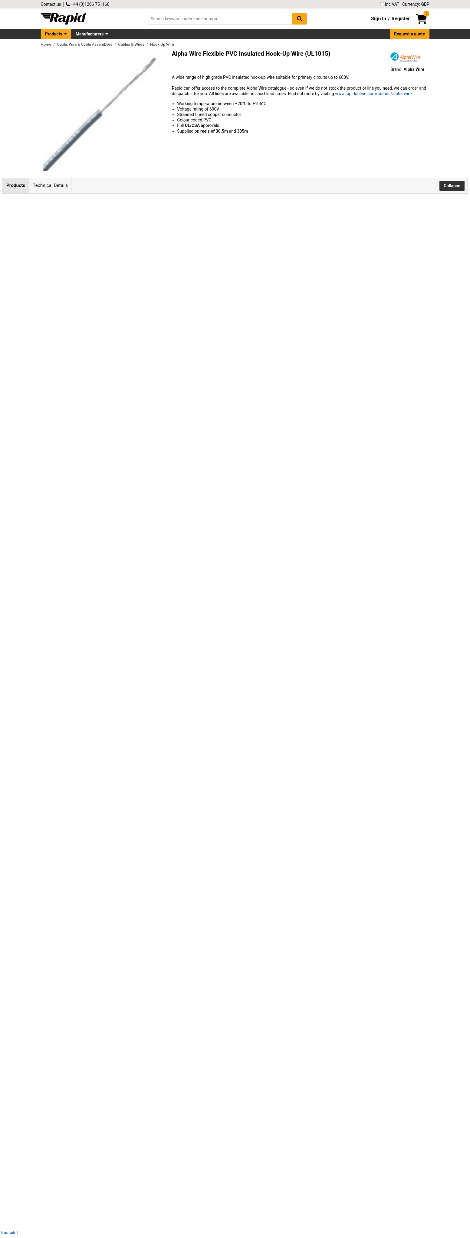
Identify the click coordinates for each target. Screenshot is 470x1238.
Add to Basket (162, 231)
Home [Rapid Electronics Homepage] (46, 44)
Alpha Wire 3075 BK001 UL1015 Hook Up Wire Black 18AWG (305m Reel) (77, 721)
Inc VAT (389, 4)
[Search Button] (299, 18)
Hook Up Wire (162, 44)
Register (401, 19)
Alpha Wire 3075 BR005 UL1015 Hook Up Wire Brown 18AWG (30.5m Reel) (78, 285)
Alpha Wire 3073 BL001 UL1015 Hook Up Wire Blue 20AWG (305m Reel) (76, 884)
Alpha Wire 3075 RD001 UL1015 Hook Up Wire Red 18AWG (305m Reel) (75, 775)
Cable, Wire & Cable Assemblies (85, 44)
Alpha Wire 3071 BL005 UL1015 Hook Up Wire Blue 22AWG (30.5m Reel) (76, 449)
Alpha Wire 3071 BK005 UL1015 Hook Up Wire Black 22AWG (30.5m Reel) (77, 339)
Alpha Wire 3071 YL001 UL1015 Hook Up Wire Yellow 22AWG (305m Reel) (78, 1103)
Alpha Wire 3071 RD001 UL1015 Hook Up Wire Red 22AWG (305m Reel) (75, 1048)
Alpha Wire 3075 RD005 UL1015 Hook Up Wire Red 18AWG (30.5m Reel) (75, 230)
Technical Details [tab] (50, 185)
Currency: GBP (415, 4)
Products (53, 34)
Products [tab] (15, 185)
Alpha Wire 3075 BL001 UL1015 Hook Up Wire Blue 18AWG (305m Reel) (76, 830)
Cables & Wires (131, 44)
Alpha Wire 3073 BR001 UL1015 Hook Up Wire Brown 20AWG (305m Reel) (78, 939)
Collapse (452, 185)
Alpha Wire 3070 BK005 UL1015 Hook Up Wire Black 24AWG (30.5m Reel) (77, 558)
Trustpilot (9, 1232)
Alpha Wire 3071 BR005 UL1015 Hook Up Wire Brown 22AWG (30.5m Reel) (78, 503)
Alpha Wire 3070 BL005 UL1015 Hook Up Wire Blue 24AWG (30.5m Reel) (76, 667)
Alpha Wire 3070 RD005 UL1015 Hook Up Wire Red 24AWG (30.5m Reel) (75, 612)
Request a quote (409, 34)
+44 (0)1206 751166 (87, 4)
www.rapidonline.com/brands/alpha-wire (373, 93)
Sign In (378, 19)
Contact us (51, 4)
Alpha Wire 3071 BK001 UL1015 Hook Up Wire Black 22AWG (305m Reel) (77, 993)
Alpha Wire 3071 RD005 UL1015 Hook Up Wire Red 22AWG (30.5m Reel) (75, 394)
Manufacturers (90, 34)
